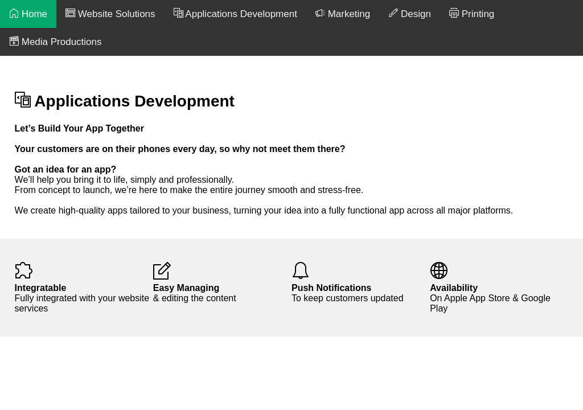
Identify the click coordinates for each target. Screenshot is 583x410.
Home (28, 13)
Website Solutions (110, 13)
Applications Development (235, 13)
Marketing (342, 13)
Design (409, 13)
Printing (471, 13)
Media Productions (55, 41)
